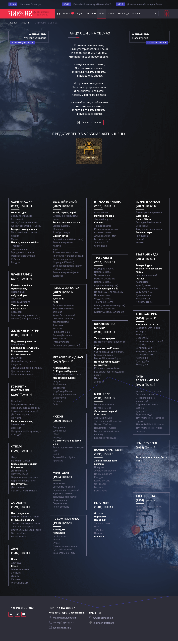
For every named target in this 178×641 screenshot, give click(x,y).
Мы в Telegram (17, 614)
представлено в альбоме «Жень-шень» (89, 134)
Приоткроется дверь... (23, 374)
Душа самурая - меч (105, 235)
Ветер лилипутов (103, 355)
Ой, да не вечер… (103, 298)
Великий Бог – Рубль (64, 457)
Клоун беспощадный (64, 315)
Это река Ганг (18, 533)
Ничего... (140, 242)
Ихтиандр (58, 401)
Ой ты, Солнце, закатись (24, 222)
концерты (79, 13)
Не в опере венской (146, 275)
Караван (16, 579)
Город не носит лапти (23, 252)
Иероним (16, 428)
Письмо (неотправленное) (25, 318)
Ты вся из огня (102, 523)
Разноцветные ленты (106, 229)
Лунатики (16, 358)
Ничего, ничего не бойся (25, 242)
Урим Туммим (143, 285)
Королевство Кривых (106, 348)
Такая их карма (102, 225)
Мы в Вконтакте (10, 614)
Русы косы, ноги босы (147, 288)
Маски (14, 239)
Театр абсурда (144, 265)
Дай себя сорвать (62, 549)
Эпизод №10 (101, 242)
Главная (58, 13)
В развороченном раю (65, 394)
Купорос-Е (141, 411)
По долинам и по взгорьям (108, 292)
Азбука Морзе (19, 295)
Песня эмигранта (20, 302)
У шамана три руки (105, 338)
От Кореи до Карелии (65, 371)
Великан (99, 536)
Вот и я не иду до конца (24, 315)
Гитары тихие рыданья (24, 229)
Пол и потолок (143, 480)
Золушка (16, 572)
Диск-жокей (18, 487)
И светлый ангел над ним (149, 470)
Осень (56, 454)
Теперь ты (141, 334)
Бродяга (15, 262)
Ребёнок (15, 259)
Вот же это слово (21, 354)
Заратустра (59, 388)
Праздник (100, 520)
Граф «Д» (141, 344)
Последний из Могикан (148, 222)
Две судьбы (142, 361)
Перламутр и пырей (105, 428)
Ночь (14, 559)
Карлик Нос (142, 282)
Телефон (99, 530)
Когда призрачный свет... (108, 368)
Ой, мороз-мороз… (104, 268)
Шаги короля (60, 500)
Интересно (59, 533)
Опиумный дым (19, 582)
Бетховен (16, 312)
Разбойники (59, 384)
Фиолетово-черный (105, 411)
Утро (55, 249)
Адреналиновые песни (23, 480)
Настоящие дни (20, 513)
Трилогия (58, 325)
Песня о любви (102, 295)
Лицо (14, 457)
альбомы (91, 13)
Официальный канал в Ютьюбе (23, 614)
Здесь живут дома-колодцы (26, 368)
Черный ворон (102, 275)
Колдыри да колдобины (25, 348)
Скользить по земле (64, 486)
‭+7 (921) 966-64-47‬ (63, 622)
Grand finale (100, 245)
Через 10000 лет (103, 424)
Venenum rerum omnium (149, 391)
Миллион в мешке (104, 404)
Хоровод (16, 562)
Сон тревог (100, 484)
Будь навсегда (144, 414)
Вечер (14, 566)
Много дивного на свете (149, 506)
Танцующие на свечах (65, 496)
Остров (98, 513)
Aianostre (99, 381)
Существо (16, 364)
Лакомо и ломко (103, 418)
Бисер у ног (142, 364)
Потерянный (18, 292)
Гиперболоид (18, 344)
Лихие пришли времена (149, 212)
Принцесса (142, 235)
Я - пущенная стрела (23, 520)
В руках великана (104, 215)
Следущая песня (155, 42)
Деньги (15, 576)
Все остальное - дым (64, 553)
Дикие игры (59, 430)
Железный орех (144, 523)
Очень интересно (20, 569)
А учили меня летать (147, 520)
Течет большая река (22, 526)
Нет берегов (59, 536)
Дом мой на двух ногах (23, 361)
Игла (55, 302)
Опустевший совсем (147, 484)
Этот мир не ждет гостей (149, 341)
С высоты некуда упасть (24, 490)
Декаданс (58, 298)
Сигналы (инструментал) (66, 345)
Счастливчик (101, 212)
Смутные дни (60, 503)
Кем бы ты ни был (21, 285)
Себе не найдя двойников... (109, 351)
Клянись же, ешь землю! (24, 411)
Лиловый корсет (103, 219)
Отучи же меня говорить (24, 477)
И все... (98, 378)
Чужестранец (19, 288)
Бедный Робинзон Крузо (107, 358)
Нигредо (57, 437)
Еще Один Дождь (21, 460)
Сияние (98, 222)
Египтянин (100, 414)
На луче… (58, 381)
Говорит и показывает (23, 404)
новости (68, 13)
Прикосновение (61, 332)
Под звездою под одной (66, 490)
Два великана (19, 470)
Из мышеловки (61, 368)
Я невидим (59, 529)
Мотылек (16, 298)
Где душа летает (103, 239)
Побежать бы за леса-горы (26, 408)
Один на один (19, 212)
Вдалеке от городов (105, 437)
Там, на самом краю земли (25, 523)
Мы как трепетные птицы (25, 516)
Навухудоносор (19, 474)
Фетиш (140, 278)
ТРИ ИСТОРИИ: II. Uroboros (150, 424)
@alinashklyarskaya (103, 623)
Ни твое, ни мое (102, 408)
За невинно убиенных (147, 464)
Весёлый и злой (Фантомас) (68, 239)
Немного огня (143, 454)
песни (102, 13)
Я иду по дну (142, 513)
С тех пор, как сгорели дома (26, 530)
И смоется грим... (145, 302)
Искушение (142, 358)
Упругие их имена (62, 493)
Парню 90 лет (143, 219)
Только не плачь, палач (66, 222)
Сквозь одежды (61, 225)
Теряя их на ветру (145, 467)
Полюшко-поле (102, 272)
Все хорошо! (142, 225)
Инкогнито (58, 328)
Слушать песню (91, 122)
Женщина (58, 229)
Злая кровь (142, 215)
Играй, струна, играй (64, 212)
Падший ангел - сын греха (67, 374)
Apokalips (58, 460)
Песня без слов (61, 506)
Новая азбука (18, 536)
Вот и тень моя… (144, 348)
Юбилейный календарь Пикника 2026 (92, 4)
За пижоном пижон (63, 305)
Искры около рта (103, 474)
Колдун (57, 245)
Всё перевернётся (63, 242)
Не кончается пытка (147, 324)
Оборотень (142, 338)
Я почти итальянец (22, 421)
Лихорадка (59, 427)
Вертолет (99, 487)
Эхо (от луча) (60, 398)
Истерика (99, 467)
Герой (56, 434)
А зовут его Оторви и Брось (26, 225)
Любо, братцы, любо (106, 288)
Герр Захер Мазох (62, 391)
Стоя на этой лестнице (65, 546)
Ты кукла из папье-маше (149, 229)
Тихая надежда (19, 249)
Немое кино (59, 483)
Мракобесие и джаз (64, 378)
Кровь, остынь (102, 480)
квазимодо (123, 13)
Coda (55, 404)
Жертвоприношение (105, 470)
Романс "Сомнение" (105, 278)
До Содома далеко (21, 414)
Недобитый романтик (23, 341)
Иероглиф (100, 516)
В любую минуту (61, 232)
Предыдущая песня (23, 42)
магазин (136, 13)
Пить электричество (147, 394)
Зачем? (140, 239)
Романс (57, 539)
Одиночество (60, 235)
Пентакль (16, 418)
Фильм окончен (102, 232)
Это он (56, 543)
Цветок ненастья (20, 371)
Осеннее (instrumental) (23, 255)
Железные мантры (22, 351)
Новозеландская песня (148, 526)
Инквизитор (142, 510)
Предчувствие (19, 484)
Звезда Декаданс (62, 335)
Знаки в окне (18, 424)
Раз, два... (99, 477)
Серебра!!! (16, 401)
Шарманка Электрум (30, 4)
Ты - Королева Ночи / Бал (108, 421)
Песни (25, 22)
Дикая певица (144, 295)
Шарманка (17, 467)
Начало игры (143, 298)
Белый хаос (100, 490)
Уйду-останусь (144, 292)
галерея (111, 13)
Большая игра (144, 232)
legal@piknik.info (62, 627)
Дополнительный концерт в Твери (144, 4)
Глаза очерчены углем (24, 464)
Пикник (98, 533)
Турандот (16, 245)
